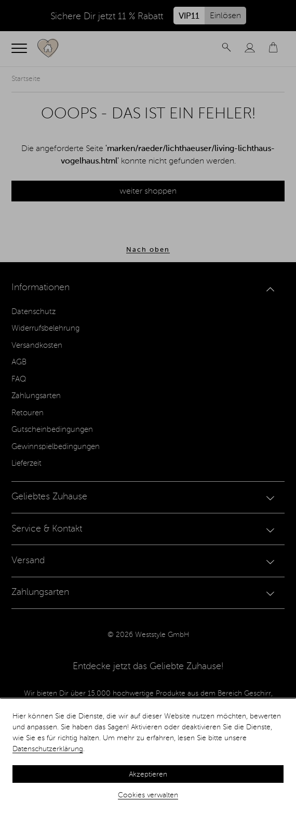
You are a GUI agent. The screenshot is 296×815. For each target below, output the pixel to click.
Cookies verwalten (148, 795)
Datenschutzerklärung (47, 749)
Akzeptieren (148, 774)
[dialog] (148, 757)
